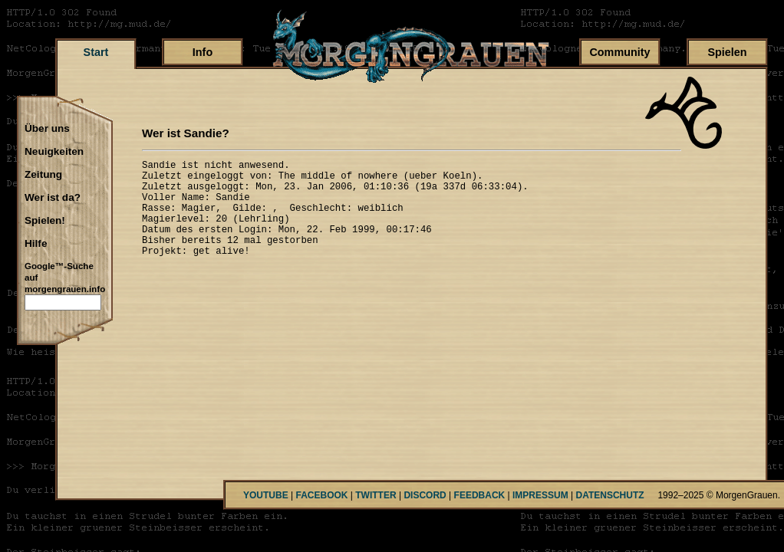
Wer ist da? (53, 197)
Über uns (47, 128)
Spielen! (45, 220)
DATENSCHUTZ (610, 495)
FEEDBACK (480, 495)
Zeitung (43, 174)
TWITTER (375, 495)
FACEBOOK (321, 495)
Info (202, 52)
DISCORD (425, 495)
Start (96, 52)
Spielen (726, 52)
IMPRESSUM (540, 495)
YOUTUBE (265, 495)
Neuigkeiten (54, 151)
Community (619, 52)
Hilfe (36, 243)
